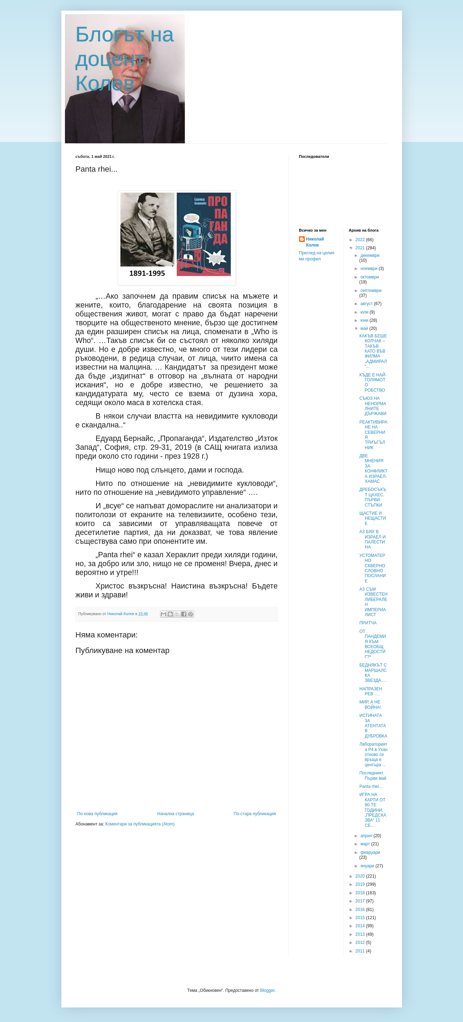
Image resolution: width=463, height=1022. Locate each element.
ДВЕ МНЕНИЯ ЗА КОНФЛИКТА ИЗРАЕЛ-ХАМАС (373, 468)
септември (370, 290)
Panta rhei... (370, 786)
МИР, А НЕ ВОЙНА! (370, 704)
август (367, 303)
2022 (360, 239)
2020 (360, 876)
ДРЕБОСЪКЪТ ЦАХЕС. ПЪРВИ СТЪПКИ (372, 497)
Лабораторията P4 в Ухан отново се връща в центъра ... (373, 754)
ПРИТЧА (368, 622)
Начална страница (175, 813)
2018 (360, 892)
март (365, 843)
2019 (360, 884)
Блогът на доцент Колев (125, 58)
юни (365, 320)
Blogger (267, 990)
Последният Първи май (372, 775)
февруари (370, 852)
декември (370, 255)
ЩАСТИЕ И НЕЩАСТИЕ (372, 518)
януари (367, 865)
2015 (360, 917)
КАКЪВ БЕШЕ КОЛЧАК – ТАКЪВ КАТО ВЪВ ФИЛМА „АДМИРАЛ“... (373, 351)
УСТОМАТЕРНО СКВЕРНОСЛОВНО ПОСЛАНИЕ (372, 568)
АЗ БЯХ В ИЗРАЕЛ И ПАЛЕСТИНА (372, 539)
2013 (360, 934)
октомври (369, 277)
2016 (360, 909)
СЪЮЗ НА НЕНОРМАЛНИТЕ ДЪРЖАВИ (372, 406)
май (364, 328)
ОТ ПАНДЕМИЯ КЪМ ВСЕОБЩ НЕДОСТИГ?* (372, 644)
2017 (360, 901)
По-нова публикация (97, 813)
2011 (360, 951)
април (367, 835)
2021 (360, 247)
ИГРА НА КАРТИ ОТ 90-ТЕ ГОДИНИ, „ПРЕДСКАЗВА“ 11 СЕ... (372, 810)
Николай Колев (315, 242)
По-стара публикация (255, 813)
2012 (360, 942)
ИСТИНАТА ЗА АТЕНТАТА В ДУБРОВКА (373, 726)
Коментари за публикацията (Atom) (140, 824)
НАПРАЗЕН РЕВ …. (370, 691)
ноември (369, 268)
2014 (360, 925)
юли (365, 312)
